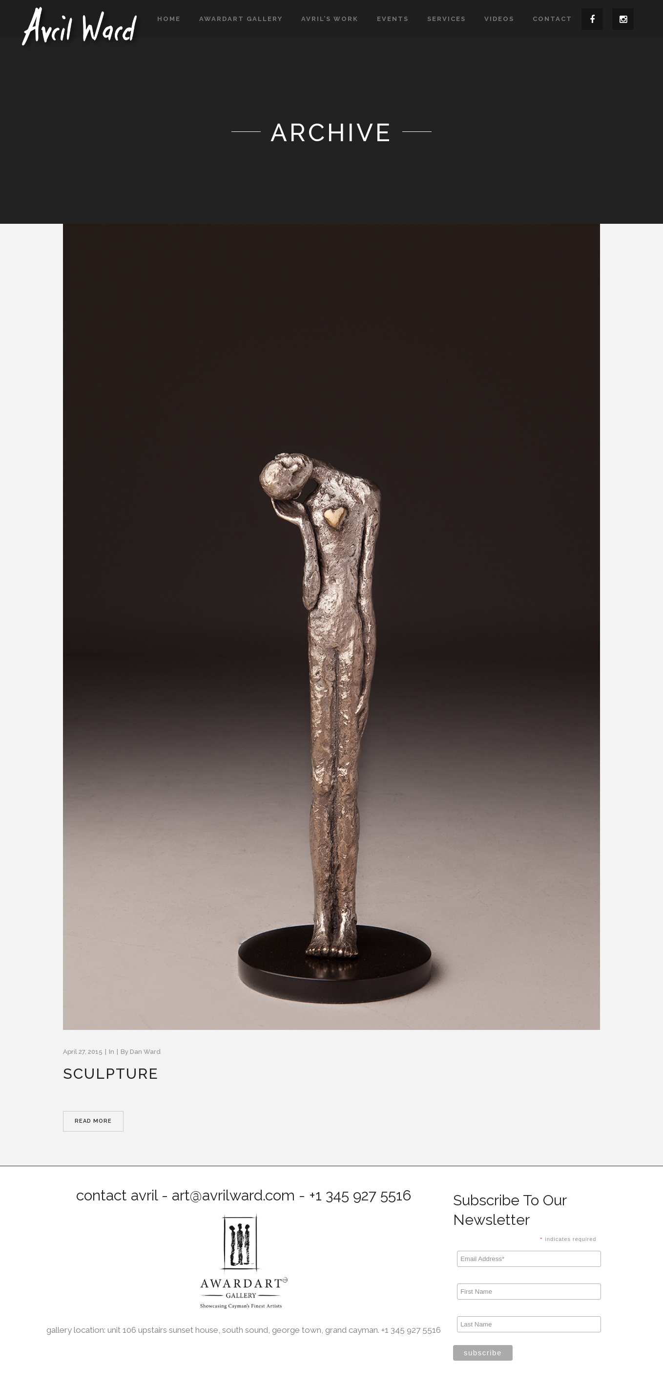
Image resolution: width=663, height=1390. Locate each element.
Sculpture (111, 1073)
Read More (93, 1121)
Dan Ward (145, 1051)
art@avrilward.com (233, 1195)
